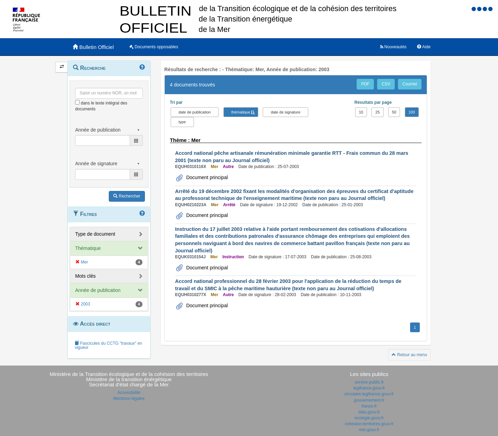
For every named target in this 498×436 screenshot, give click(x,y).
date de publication (195, 112)
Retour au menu (409, 354)
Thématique (88, 248)
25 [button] (377, 112)
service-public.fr (369, 382)
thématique (240, 112)
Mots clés (85, 276)
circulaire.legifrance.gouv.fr (369, 394)
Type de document (95, 234)
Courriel (409, 84)
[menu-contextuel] (77, 102)
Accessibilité (128, 392)
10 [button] (361, 112)
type (182, 122)
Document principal (206, 177)
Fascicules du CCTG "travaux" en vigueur (108, 345)
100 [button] (412, 112)
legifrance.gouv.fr (369, 388)
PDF (365, 84)
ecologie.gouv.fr (369, 418)
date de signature (285, 112)
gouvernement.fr (369, 400)
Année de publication (98, 290)
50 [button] (394, 112)
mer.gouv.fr (369, 429)
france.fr (369, 406)
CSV (386, 84)
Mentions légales (129, 398)
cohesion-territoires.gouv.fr (369, 423)
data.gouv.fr (369, 412)
